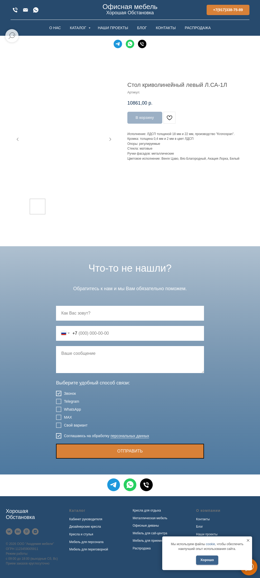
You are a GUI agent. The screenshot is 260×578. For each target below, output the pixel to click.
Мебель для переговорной (88, 549)
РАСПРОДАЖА (198, 28)
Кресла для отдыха (147, 510)
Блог (199, 526)
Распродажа (142, 548)
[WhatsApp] (35, 10)
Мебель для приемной (149, 541)
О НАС (55, 28)
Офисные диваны (146, 525)
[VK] (9, 531)
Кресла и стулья (81, 534)
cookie (210, 544)
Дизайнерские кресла (85, 526)
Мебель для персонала (86, 542)
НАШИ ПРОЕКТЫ (113, 28)
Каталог (77, 510)
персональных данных (129, 436)
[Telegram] (118, 44)
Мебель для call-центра (150, 533)
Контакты (203, 519)
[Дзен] (35, 531)
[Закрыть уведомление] (248, 540)
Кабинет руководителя (85, 519)
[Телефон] (142, 44)
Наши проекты (206, 534)
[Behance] (18, 531)
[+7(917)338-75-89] (15, 10)
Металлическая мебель (150, 518)
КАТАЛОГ (78, 28)
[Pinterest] (26, 531)
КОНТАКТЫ (166, 28)
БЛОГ (142, 28)
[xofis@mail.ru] (25, 10)
